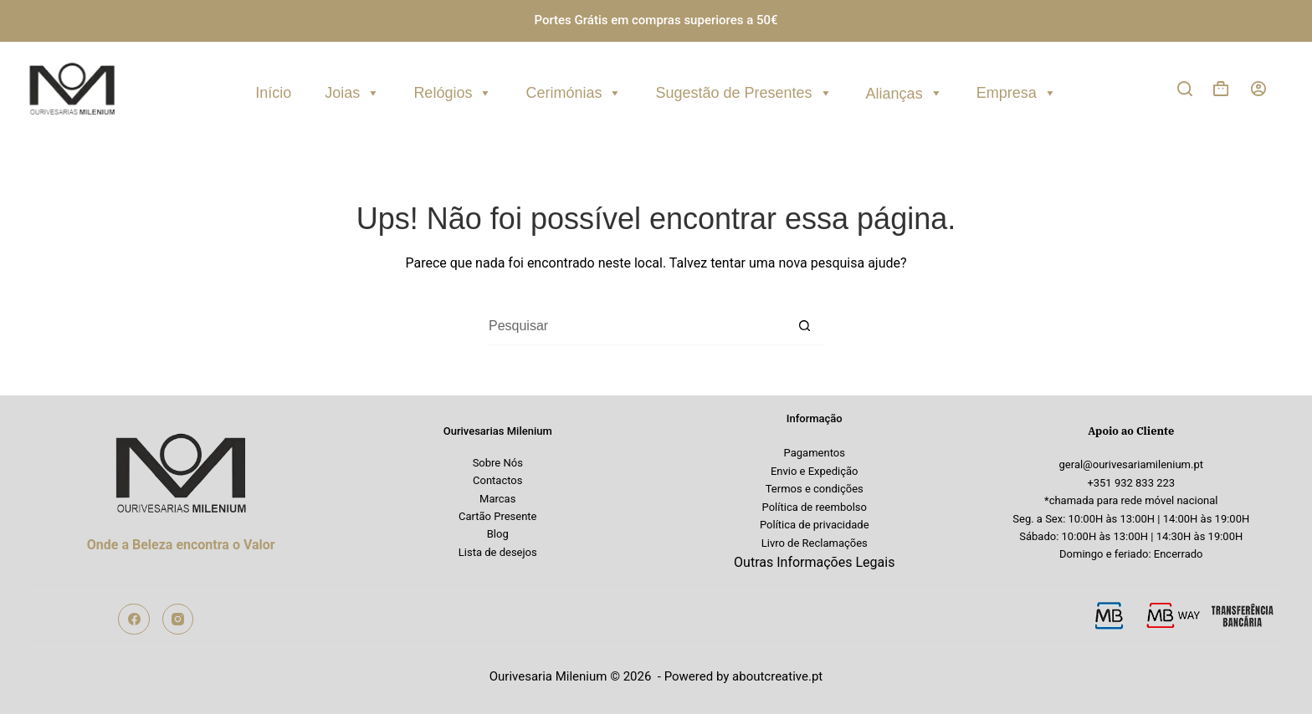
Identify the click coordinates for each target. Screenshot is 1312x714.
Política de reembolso (814, 507)
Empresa (1016, 90)
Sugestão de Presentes (743, 90)
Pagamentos (814, 452)
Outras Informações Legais (814, 562)
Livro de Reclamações (814, 543)
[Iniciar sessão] (1258, 88)
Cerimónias (573, 90)
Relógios (452, 90)
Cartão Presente (498, 516)
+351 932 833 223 (1131, 483)
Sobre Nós (498, 462)
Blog (498, 534)
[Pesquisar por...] (637, 326)
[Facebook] (134, 619)
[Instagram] (178, 619)
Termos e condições (815, 488)
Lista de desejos (498, 552)
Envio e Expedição (814, 471)
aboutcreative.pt (777, 676)
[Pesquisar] (1184, 88)
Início (273, 92)
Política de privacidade (814, 524)
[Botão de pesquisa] (804, 326)
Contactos (497, 480)
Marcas (497, 498)
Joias (352, 90)
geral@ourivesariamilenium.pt (1131, 464)
